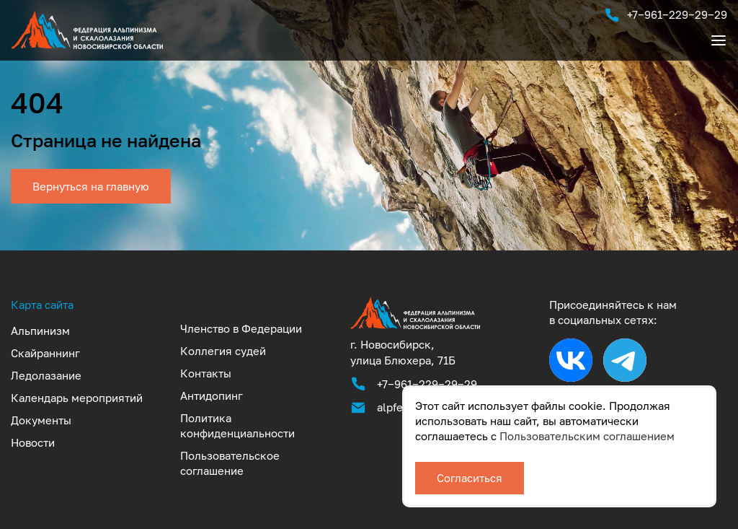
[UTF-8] (87, 49)
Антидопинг (211, 395)
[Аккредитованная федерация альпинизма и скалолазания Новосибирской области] (415, 328)
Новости (33, 442)
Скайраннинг (45, 352)
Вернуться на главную (90, 186)
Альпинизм (40, 330)
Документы (41, 420)
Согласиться (469, 477)
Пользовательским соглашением (587, 435)
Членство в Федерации (241, 328)
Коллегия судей (223, 350)
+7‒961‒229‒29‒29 (665, 15)
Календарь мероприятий (77, 397)
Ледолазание (46, 375)
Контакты (205, 373)
